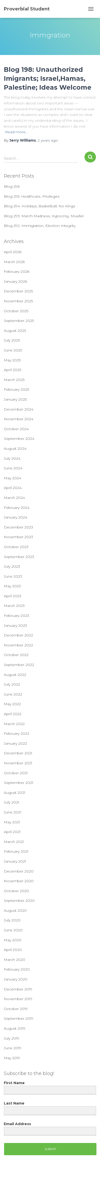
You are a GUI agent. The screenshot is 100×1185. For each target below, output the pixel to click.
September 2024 (19, 438)
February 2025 (16, 389)
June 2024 (13, 468)
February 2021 (16, 851)
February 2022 (16, 733)
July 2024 (12, 458)
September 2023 (19, 556)
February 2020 (17, 969)
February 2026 (16, 271)
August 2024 (15, 448)
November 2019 (18, 999)
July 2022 (12, 684)
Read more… (16, 132)
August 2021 (14, 792)
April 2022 (12, 714)
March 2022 (14, 723)
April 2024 (13, 487)
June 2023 (13, 576)
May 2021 (12, 822)
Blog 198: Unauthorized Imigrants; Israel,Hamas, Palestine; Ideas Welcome (47, 78)
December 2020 (19, 871)
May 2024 (12, 478)
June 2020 (13, 930)
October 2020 (16, 891)
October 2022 (16, 654)
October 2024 (16, 429)
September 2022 (19, 664)
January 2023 (15, 625)
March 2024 (14, 497)
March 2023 (14, 605)
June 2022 (13, 694)
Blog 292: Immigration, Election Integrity (40, 225)
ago (48, 140)
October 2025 (16, 311)
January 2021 (15, 861)
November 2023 (18, 537)
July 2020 (12, 920)
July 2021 (11, 802)
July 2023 (12, 566)
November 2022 (18, 645)
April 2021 (12, 831)
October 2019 (16, 1008)
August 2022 (15, 674)
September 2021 (18, 782)
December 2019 (18, 989)
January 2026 (15, 281)
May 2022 (12, 704)
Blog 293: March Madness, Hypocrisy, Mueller (44, 216)
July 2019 (11, 1038)
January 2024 (15, 517)
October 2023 (16, 546)
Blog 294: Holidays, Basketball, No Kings (39, 206)
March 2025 (14, 379)
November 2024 (18, 419)
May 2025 (12, 360)
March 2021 (14, 841)
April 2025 (12, 369)
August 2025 (15, 330)
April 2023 (12, 596)
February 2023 (16, 615)
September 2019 (18, 1018)
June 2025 (13, 350)
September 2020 (19, 900)
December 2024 (18, 409)
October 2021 (16, 773)
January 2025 (15, 399)
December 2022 (18, 635)
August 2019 (14, 1028)
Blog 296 (12, 186)
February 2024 (17, 507)
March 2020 (14, 959)
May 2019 (12, 1058)
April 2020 (13, 949)
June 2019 (12, 1048)
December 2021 (18, 753)
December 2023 (18, 527)
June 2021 (12, 812)
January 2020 (15, 979)
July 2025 (12, 340)
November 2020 (19, 881)
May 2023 (12, 586)
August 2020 (15, 910)
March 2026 (14, 262)
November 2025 (18, 301)
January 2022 (15, 743)
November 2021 (18, 763)
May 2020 (12, 940)
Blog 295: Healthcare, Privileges (31, 196)
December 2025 (18, 291)
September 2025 (19, 320)
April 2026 (12, 252)
